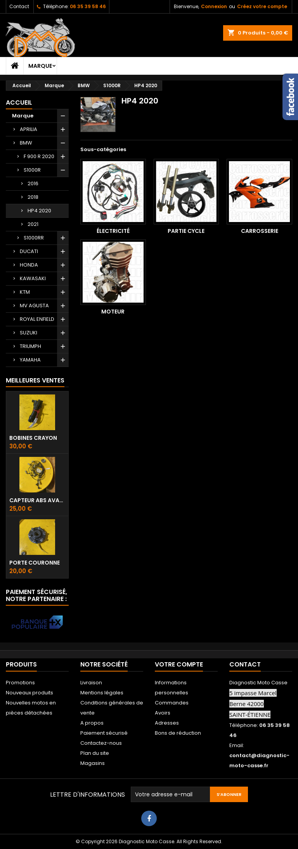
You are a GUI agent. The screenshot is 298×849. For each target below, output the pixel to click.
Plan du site (94, 753)
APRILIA (28, 129)
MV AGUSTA (34, 305)
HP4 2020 (39, 210)
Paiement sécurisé (104, 733)
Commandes (172, 702)
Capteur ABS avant (37, 500)
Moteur (113, 311)
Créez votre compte (262, 6)
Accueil (19, 102)
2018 (33, 197)
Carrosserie (259, 231)
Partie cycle (186, 231)
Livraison (91, 682)
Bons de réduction (178, 733)
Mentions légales (101, 692)
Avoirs (162, 712)
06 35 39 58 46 (88, 6)
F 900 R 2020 (39, 156)
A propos (92, 723)
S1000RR (34, 237)
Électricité (113, 231)
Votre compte (179, 664)
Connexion (214, 6)
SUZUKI (28, 332)
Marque (40, 66)
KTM (25, 292)
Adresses (167, 723)
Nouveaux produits (29, 692)
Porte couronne (34, 563)
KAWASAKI (33, 278)
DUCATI (29, 251)
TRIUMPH (30, 346)
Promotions (20, 682)
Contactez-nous (101, 743)
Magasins (92, 763)
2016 (33, 183)
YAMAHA (30, 359)
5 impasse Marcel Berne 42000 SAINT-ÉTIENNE (253, 703)
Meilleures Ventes (35, 380)
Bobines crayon (33, 438)
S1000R (32, 170)
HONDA (29, 265)
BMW (26, 142)
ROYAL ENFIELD (37, 319)
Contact (19, 6)
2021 (33, 224)
